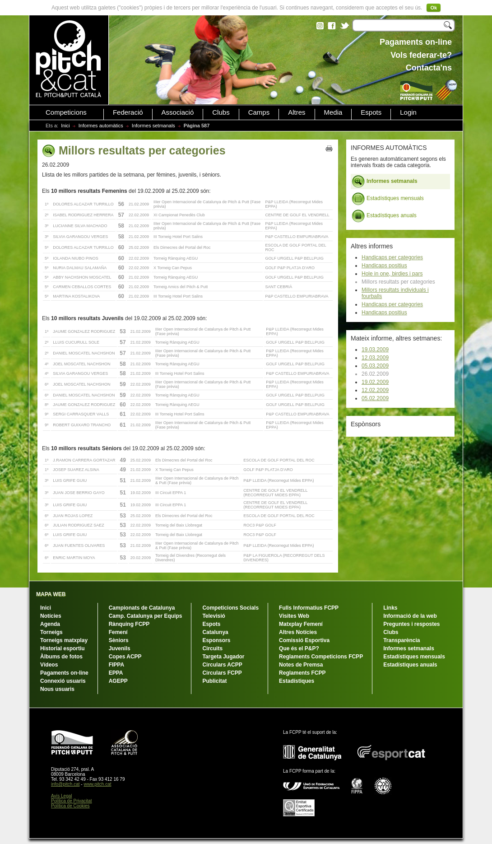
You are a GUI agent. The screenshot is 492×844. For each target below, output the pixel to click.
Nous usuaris (57, 689)
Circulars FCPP (221, 673)
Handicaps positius (384, 265)
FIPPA (116, 665)
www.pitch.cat (97, 784)
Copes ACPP (125, 656)
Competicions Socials (230, 608)
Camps (259, 112)
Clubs (220, 112)
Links (390, 608)
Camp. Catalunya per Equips (145, 616)
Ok (433, 7)
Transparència (401, 640)
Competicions (66, 112)
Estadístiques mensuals (388, 198)
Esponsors (216, 640)
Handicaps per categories (392, 257)
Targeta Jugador (223, 656)
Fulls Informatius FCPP (309, 608)
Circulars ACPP (222, 665)
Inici (65, 125)
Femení (118, 632)
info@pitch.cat (65, 784)
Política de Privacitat (71, 800)
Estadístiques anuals (384, 216)
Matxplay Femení (301, 624)
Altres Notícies (298, 632)
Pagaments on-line (64, 673)
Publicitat (214, 681)
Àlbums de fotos (61, 656)
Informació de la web (410, 616)
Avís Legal (61, 795)
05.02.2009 (375, 398)
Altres (296, 112)
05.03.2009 (375, 366)
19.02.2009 (375, 382)
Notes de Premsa (301, 665)
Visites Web (294, 616)
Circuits (212, 648)
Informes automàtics (101, 125)
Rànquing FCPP (129, 624)
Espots (371, 112)
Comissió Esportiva (304, 640)
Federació (128, 112)
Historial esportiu (62, 648)
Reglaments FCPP (302, 673)
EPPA (116, 673)
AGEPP (118, 681)
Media (333, 112)
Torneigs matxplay (64, 640)
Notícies (50, 616)
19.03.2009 (375, 349)
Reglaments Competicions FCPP (321, 656)
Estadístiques (296, 681)
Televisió (213, 616)
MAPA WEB (50, 594)
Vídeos (49, 665)
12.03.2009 (375, 357)
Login (408, 112)
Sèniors (119, 640)
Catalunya (215, 632)
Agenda (50, 624)
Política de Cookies (70, 805)
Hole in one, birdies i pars (392, 273)
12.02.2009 (375, 390)
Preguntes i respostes (411, 624)
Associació (178, 112)
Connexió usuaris (63, 681)
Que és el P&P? (299, 648)
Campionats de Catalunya (142, 608)
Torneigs (51, 632)
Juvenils (119, 648)
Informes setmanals (153, 125)
